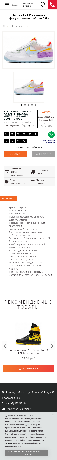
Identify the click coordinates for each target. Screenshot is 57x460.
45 (24, 141)
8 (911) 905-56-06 (52, 4)
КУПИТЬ (16, 154)
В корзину (43, 154)
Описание (8, 198)
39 (24, 134)
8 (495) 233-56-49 (16, 403)
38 (18, 134)
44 (18, 141)
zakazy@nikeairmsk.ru (20, 409)
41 (36, 134)
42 (6, 141)
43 (12, 141)
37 (12, 134)
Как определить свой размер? (29, 147)
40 (30, 134)
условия (8, 443)
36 (6, 134)
